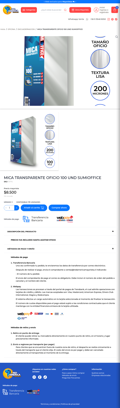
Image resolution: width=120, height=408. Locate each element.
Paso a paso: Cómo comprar (73, 373)
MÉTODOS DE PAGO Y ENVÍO (20, 249)
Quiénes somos (98, 373)
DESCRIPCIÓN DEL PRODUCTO (21, 231)
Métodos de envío (69, 375)
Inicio (3, 29)
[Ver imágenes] (117, 37)
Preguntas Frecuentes (71, 378)
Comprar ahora (59, 207)
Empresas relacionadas (101, 375)
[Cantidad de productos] (10, 207)
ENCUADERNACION (26, 29)
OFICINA (11, 29)
